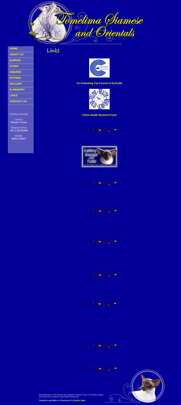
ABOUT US (16, 54)
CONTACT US (18, 101)
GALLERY (16, 83)
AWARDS (15, 71)
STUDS (14, 66)
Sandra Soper (79, 400)
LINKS (14, 95)
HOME (14, 48)
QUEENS (15, 60)
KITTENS (15, 77)
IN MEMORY (17, 89)
